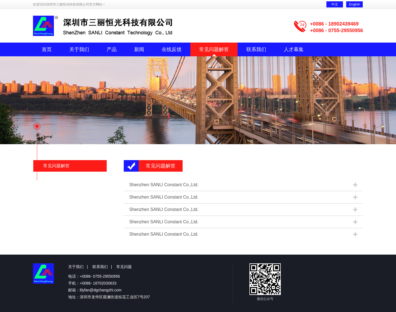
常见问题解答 (214, 49)
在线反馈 (172, 49)
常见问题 (124, 266)
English (354, 4)
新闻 (139, 49)
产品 (112, 49)
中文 (334, 4)
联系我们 (256, 49)
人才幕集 (294, 49)
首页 (47, 49)
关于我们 (79, 49)
